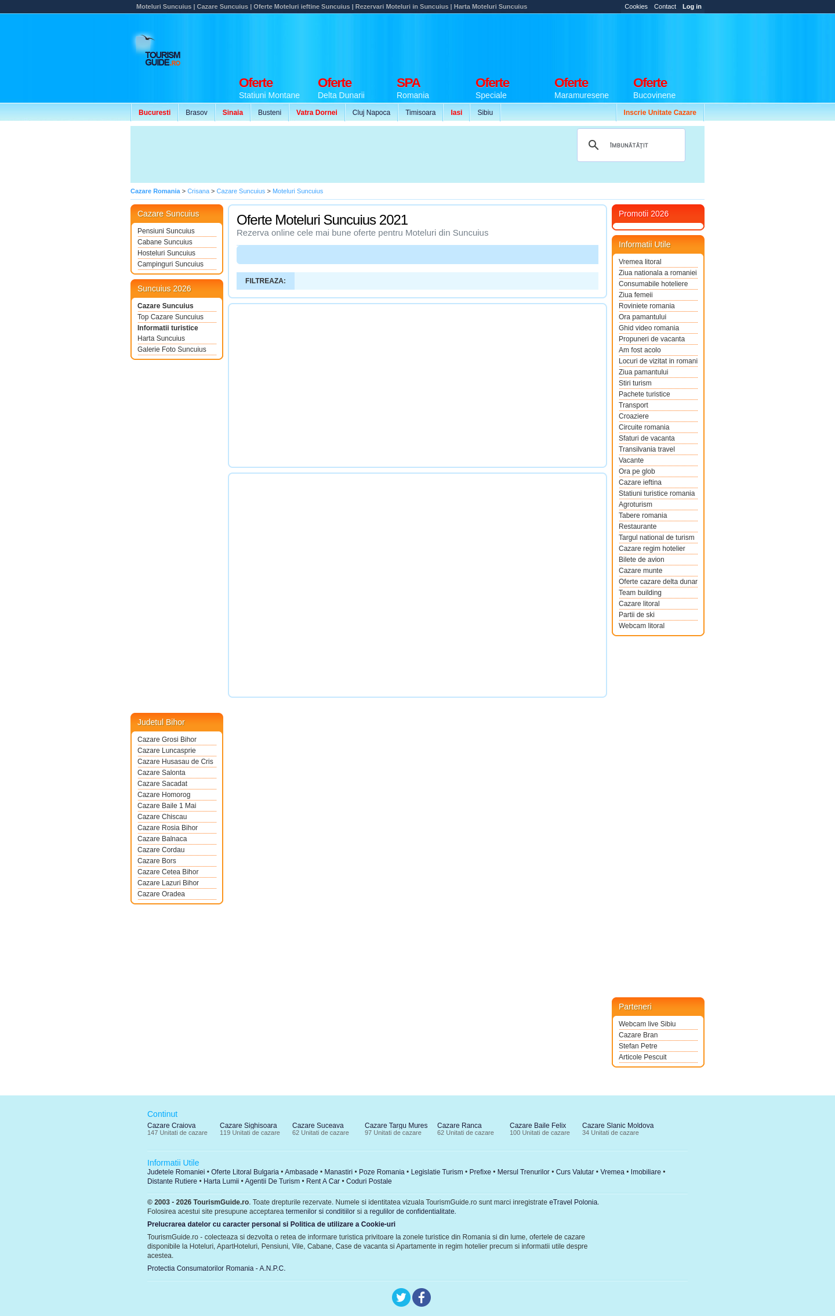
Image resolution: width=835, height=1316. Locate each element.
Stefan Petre (638, 1046)
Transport (633, 405)
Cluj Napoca (371, 113)
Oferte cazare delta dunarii (658, 582)
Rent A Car (323, 1181)
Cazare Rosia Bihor (167, 828)
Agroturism (635, 504)
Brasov (196, 113)
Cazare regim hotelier (652, 549)
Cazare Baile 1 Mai (166, 806)
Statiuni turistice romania (657, 493)
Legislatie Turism (437, 1172)
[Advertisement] (493, 42)
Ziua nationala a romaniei (658, 273)
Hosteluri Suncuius (166, 253)
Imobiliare (646, 1172)
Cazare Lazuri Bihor (168, 883)
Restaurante (637, 526)
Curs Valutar (575, 1172)
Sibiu (485, 113)
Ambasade (301, 1172)
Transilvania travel (647, 449)
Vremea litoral (640, 262)
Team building (640, 593)
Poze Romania (382, 1172)
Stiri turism (635, 383)
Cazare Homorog (163, 795)
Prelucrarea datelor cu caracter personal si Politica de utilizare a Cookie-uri (271, 1224)
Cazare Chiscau (162, 817)
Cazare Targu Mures (396, 1126)
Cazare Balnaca (162, 839)
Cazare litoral (639, 604)
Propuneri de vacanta (652, 339)
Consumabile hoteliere (653, 284)
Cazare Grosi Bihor (167, 739)
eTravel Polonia (573, 1202)
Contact (665, 6)
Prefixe (480, 1172)
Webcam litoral (642, 626)
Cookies (636, 6)
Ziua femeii (636, 295)
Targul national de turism (657, 537)
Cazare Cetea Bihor (167, 872)
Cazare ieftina (640, 482)
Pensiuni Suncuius (166, 231)
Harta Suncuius (161, 338)
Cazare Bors (156, 861)
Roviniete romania (647, 306)
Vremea (612, 1172)
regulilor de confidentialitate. (413, 1211)
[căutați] (629, 145)
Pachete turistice (644, 394)
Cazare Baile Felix (538, 1126)
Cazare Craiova (171, 1126)
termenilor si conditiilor (320, 1211)
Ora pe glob (637, 471)
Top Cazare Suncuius (170, 317)
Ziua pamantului (643, 372)
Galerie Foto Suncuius (171, 349)
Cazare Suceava (318, 1126)
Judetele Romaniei (176, 1172)
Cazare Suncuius (165, 306)
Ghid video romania (649, 328)
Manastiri (338, 1172)
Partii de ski (637, 615)
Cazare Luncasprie (166, 751)
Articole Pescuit (643, 1057)
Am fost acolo (640, 350)
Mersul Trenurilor (524, 1172)
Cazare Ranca (459, 1126)
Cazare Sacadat (162, 784)
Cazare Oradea (161, 894)
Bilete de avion (642, 560)
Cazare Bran (638, 1035)
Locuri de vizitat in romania (658, 361)
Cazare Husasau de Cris (175, 762)
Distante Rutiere (172, 1181)
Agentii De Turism (272, 1181)
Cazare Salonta (161, 773)
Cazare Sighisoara (248, 1126)
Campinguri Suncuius (170, 264)
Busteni (269, 113)
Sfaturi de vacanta (647, 438)
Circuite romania (644, 427)
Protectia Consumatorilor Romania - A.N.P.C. (216, 1268)
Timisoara (420, 113)
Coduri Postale (369, 1181)
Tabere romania (643, 515)
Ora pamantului (642, 317)
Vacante (631, 460)
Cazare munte (640, 571)
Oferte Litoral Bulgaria (245, 1172)
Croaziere (634, 416)
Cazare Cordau (160, 850)
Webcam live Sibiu (647, 1024)
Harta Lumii (221, 1181)
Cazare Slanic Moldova (618, 1126)
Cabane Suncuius (165, 242)
